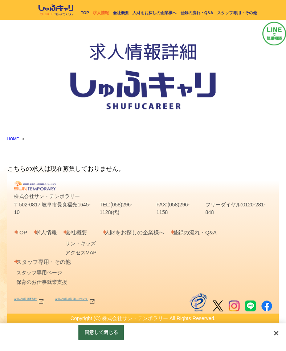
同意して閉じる (101, 332)
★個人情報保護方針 (41, 297)
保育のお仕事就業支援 (44, 282)
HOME (13, 138)
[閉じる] (276, 333)
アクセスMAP (92, 252)
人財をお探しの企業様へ (154, 12)
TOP (85, 12)
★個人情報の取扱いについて (127, 297)
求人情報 (54, 232)
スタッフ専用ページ (42, 272)
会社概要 (121, 12)
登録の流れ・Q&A (196, 12)
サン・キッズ (92, 243)
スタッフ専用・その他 (237, 12)
